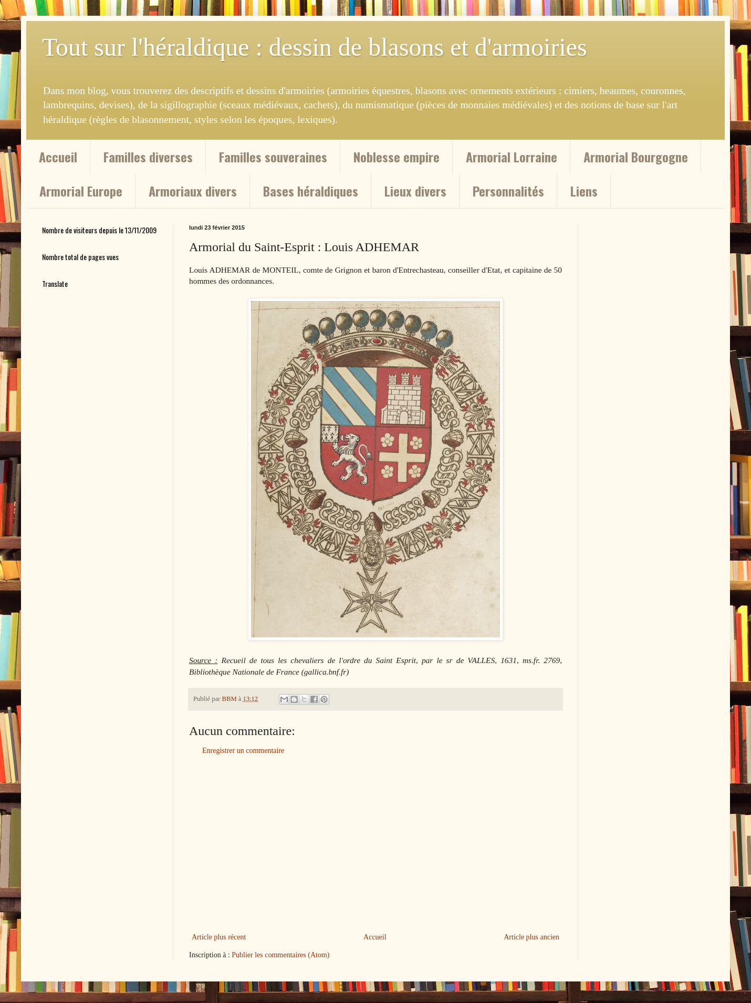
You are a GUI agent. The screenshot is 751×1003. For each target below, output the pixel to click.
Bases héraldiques (310, 190)
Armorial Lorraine (511, 156)
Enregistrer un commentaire (243, 750)
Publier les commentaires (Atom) (280, 955)
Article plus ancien (531, 937)
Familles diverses (148, 156)
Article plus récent (219, 937)
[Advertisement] (375, 843)
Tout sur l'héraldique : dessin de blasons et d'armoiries (314, 47)
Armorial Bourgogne (635, 156)
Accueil (58, 156)
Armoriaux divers (193, 190)
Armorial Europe (80, 190)
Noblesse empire (396, 156)
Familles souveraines (273, 156)
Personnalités (508, 190)
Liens (584, 190)
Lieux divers (415, 190)
